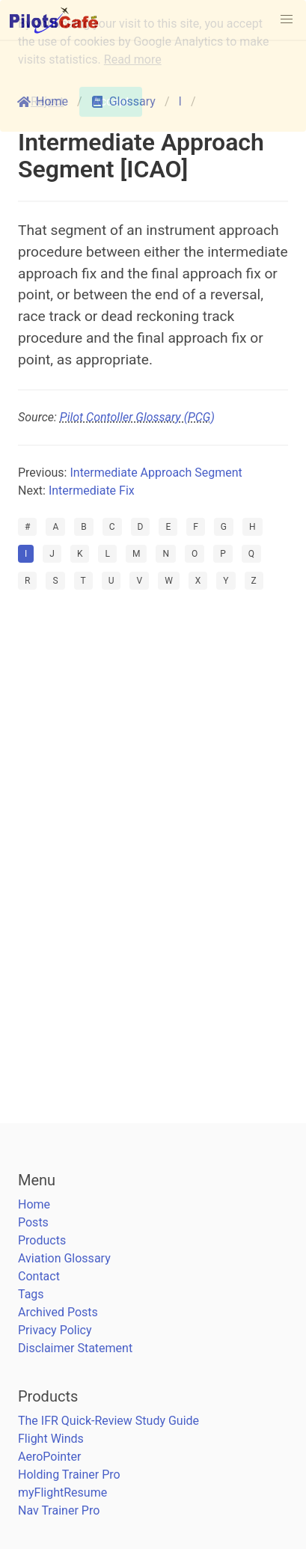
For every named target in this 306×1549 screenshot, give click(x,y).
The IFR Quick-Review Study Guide (108, 1421)
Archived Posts (58, 1312)
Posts (33, 1222)
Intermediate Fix (92, 490)
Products (42, 1240)
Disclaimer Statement (75, 1348)
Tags (31, 1294)
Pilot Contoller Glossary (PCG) (137, 417)
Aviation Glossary (64, 1258)
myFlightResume (62, 1492)
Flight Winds (51, 1439)
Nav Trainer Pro (59, 1510)
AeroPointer (49, 1456)
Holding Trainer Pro (69, 1474)
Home (34, 1204)
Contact (39, 1276)
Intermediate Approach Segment (156, 472)
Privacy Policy (55, 1330)
